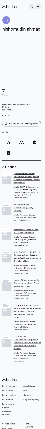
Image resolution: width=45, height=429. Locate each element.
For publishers (8, 390)
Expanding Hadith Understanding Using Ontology (23, 207)
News (25, 390)
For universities (9, 395)
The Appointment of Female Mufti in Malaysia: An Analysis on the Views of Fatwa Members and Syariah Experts (27, 311)
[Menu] (38, 6)
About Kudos (29, 386)
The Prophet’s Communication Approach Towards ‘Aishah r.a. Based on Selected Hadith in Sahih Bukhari (27, 342)
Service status (8, 424)
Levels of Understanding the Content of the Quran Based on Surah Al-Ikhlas (27, 283)
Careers (27, 395)
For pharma (7, 399)
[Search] (31, 6)
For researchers (9, 386)
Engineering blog (31, 399)
